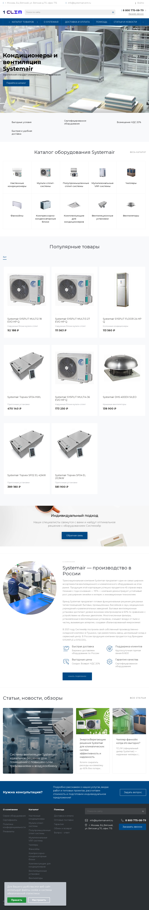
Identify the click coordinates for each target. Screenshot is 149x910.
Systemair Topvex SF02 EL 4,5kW (26, 475)
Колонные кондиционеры (115, 326)
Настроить (39, 900)
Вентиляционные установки (102, 217)
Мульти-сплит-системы (45, 185)
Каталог (34, 809)
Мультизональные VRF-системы (102, 185)
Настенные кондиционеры (17, 185)
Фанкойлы (17, 215)
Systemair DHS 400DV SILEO (119, 397)
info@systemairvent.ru (79, 3)
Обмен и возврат (63, 828)
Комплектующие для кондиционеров (74, 218)
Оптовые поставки (63, 820)
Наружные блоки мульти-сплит (22, 326)
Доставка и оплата (63, 815)
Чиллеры (131, 183)
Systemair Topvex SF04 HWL (24, 397)
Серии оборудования (14, 815)
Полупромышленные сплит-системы (74, 185)
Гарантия (59, 824)
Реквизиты (8, 831)
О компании (10, 809)
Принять (16, 900)
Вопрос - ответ (62, 832)
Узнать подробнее (77, 676)
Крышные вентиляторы (114, 404)
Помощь (59, 809)
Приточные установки (18, 404)
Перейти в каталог (16, 83)
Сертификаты (10, 820)
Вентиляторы (131, 215)
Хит (5, 257)
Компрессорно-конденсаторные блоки (45, 218)
